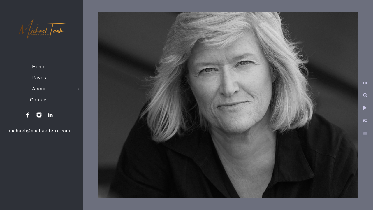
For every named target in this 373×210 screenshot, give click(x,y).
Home (39, 66)
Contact (39, 99)
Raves (38, 77)
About (39, 88)
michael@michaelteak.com (39, 130)
